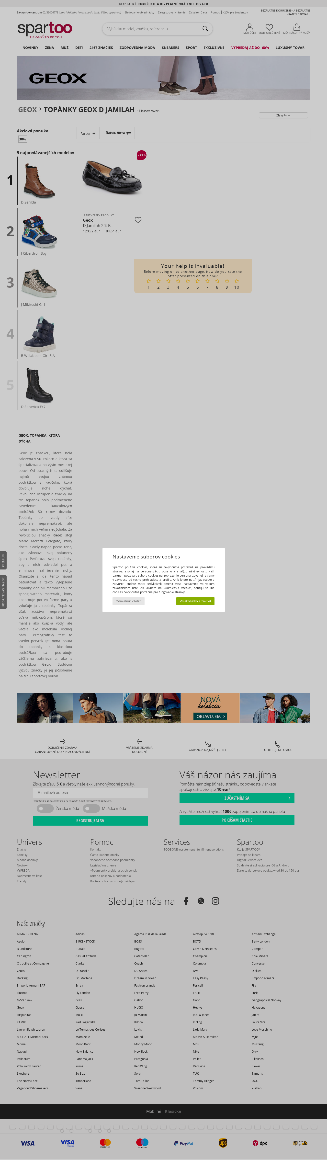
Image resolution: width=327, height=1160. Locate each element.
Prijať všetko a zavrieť (195, 601)
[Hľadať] (205, 29)
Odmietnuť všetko (128, 601)
